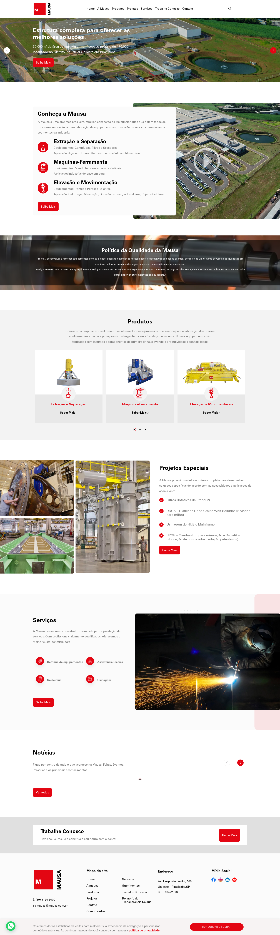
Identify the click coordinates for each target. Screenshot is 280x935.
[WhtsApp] (11, 926)
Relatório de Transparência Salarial (137, 900)
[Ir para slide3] (145, 429)
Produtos (118, 8)
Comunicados (95, 911)
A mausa (92, 885)
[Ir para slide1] (134, 429)
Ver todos (42, 792)
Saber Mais (68, 412)
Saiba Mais (43, 62)
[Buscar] (211, 9)
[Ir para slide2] (140, 429)
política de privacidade (144, 930)
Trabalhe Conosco (167, 8)
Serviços (146, 8)
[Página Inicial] (42, 8)
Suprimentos (131, 885)
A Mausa (103, 8)
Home (90, 879)
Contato (187, 8)
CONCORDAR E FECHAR (216, 927)
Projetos (132, 8)
